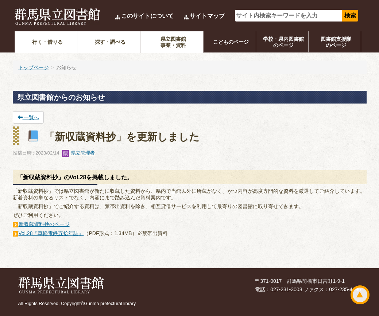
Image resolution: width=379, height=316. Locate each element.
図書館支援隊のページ (336, 42)
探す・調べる (110, 42)
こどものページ (231, 42)
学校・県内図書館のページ (283, 42)
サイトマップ (207, 16)
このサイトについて (147, 16)
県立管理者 (78, 153)
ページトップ (360, 294)
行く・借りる (47, 42)
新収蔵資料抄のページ (44, 224)
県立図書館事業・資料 (173, 42)
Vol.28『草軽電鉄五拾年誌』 (51, 233)
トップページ (33, 67)
